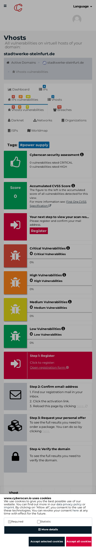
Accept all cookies (79, 541)
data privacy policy (69, 504)
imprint (9, 507)
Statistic (44, 521)
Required (15, 521)
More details (48, 529)
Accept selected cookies (46, 541)
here (75, 510)
